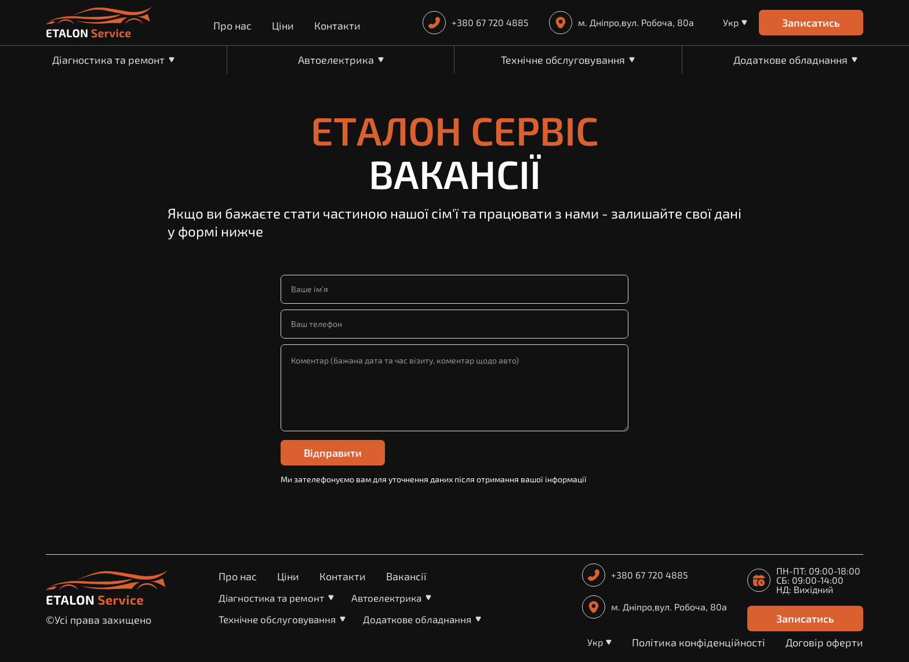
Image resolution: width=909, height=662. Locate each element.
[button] (735, 22)
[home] (99, 22)
